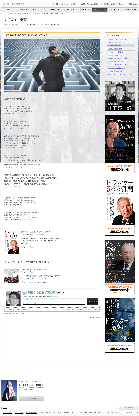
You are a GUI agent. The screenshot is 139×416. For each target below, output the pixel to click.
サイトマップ (19, 413)
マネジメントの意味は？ (116, 68)
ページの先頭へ (95, 317)
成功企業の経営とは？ (116, 42)
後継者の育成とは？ (115, 48)
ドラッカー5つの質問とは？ (117, 52)
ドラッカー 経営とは (115, 61)
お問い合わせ (32, 398)
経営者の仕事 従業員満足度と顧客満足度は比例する (82, 309)
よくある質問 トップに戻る (15, 313)
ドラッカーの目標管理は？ (117, 64)
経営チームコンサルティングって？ (119, 74)
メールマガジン (7, 413)
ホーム (5, 408)
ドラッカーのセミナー (32, 282)
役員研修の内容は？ (115, 71)
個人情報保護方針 (32, 413)
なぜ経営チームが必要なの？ (117, 39)
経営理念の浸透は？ (115, 55)
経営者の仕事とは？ (115, 45)
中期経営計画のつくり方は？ (117, 58)
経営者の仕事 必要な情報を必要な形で (18, 309)
